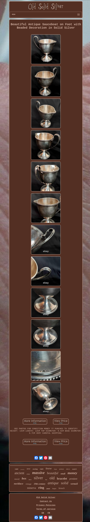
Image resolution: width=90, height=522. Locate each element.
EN (43, 513)
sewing (35, 469)
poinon (61, 469)
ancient (19, 473)
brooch (61, 488)
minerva (31, 487)
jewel (48, 489)
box (24, 478)
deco (68, 469)
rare (41, 469)
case (16, 469)
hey (46, 479)
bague (54, 488)
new (28, 468)
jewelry (22, 469)
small (63, 474)
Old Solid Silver (45, 497)
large (55, 469)
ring (41, 487)
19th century (39, 484)
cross (28, 474)
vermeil (74, 483)
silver (38, 478)
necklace (18, 483)
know (49, 468)
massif (16, 479)
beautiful (52, 473)
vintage (28, 484)
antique (53, 483)
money (72, 473)
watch (74, 469)
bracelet (62, 478)
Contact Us (46, 501)
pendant (73, 478)
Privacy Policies (45, 505)
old (51, 478)
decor (30, 479)
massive (38, 473)
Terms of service (45, 509)
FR (49, 513)
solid (64, 483)
